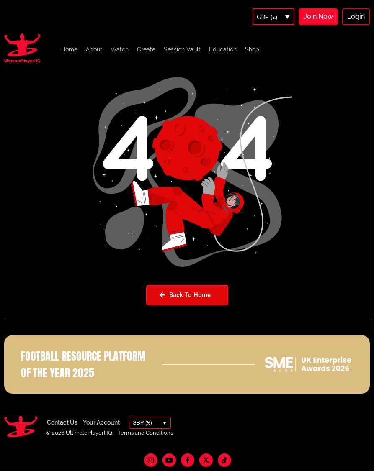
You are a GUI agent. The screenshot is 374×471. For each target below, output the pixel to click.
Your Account (101, 422)
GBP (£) (267, 17)
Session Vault (182, 49)
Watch (120, 49)
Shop (252, 49)
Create (146, 49)
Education (223, 49)
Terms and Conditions (145, 433)
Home (69, 49)
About (94, 49)
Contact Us (62, 422)
